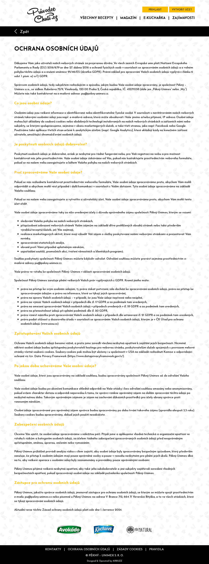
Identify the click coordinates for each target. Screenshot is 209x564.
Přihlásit (155, 9)
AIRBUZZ (117, 560)
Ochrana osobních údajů (89, 549)
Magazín (128, 17)
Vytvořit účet (182, 9)
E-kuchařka (154, 17)
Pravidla (156, 549)
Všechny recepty (96, 17)
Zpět (21, 31)
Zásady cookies (129, 549)
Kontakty (53, 549)
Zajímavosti (183, 17)
